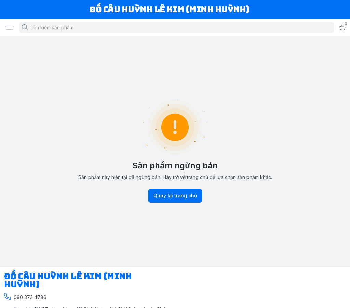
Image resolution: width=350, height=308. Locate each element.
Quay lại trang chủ (175, 196)
